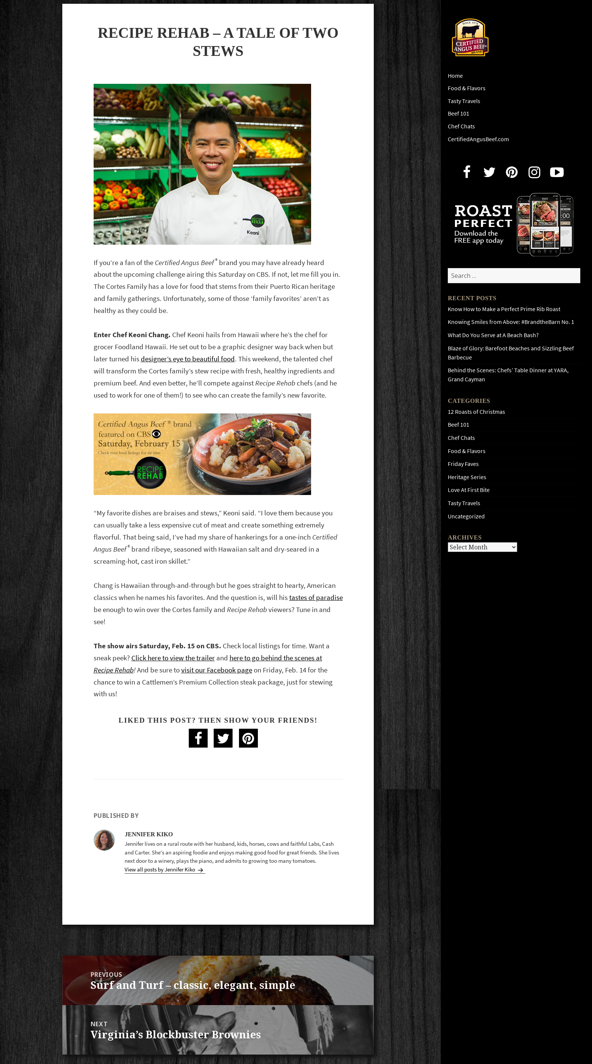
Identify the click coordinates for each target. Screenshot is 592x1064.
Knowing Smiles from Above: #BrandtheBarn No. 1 (511, 322)
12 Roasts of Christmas (476, 412)
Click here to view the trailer (173, 658)
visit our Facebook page (216, 670)
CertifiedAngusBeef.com (478, 139)
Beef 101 (458, 113)
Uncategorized (466, 516)
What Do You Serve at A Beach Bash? (493, 335)
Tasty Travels (464, 101)
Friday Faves (463, 464)
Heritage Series (467, 477)
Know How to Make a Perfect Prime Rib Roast (504, 309)
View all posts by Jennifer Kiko (160, 869)
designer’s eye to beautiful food (188, 359)
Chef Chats (461, 126)
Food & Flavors (467, 88)
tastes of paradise (316, 597)
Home (455, 76)
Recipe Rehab (114, 670)
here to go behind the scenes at (276, 658)
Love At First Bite (469, 490)
